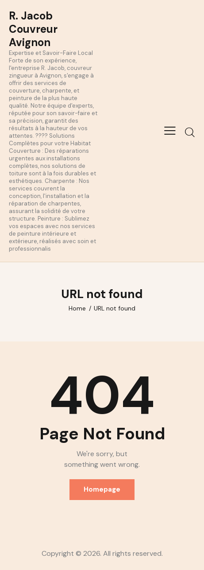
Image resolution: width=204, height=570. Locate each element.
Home (77, 308)
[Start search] (189, 132)
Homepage (102, 489)
